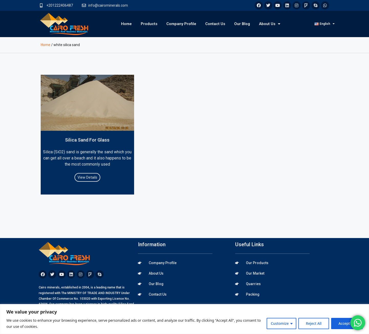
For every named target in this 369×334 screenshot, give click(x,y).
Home (126, 23)
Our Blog (242, 23)
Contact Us (215, 23)
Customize (280, 323)
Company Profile (181, 23)
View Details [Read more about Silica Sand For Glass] (87, 177)
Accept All (347, 323)
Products (149, 23)
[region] (184, 319)
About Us (269, 23)
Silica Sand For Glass (87, 140)
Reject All (313, 323)
